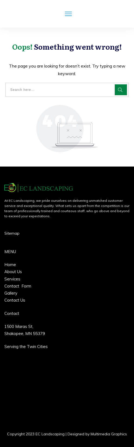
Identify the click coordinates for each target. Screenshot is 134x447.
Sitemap (12, 233)
